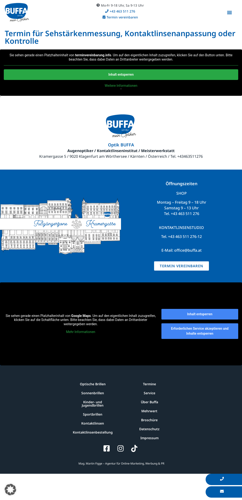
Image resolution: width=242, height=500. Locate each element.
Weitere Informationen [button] (121, 86)
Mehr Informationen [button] (80, 332)
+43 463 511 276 (185, 213)
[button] (120, 5)
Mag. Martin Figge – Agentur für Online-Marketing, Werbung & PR (121, 463)
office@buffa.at (188, 250)
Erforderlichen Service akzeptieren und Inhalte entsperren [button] (200, 331)
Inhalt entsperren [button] (121, 74)
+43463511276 (190, 156)
